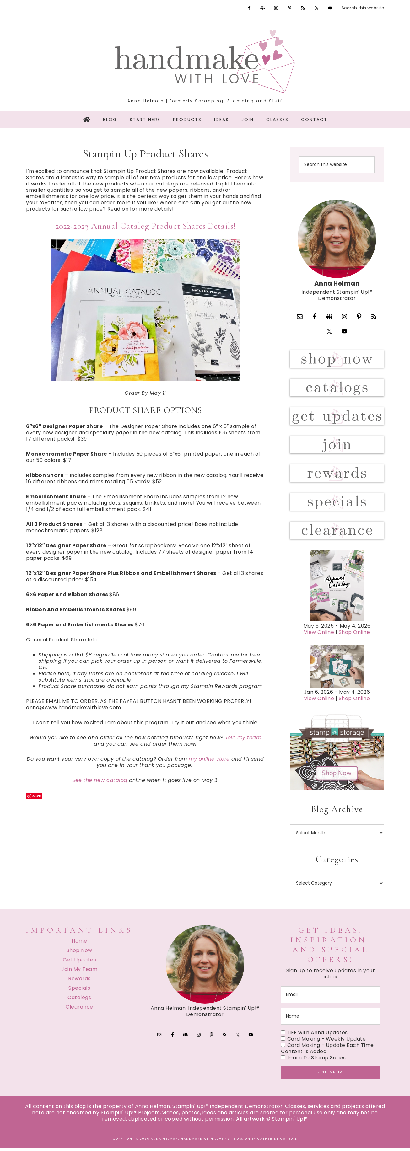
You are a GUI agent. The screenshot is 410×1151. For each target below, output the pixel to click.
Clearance (79, 1009)
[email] (330, 997)
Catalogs (79, 1000)
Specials (79, 990)
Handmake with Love (205, 61)
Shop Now (79, 953)
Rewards (79, 981)
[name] (330, 1019)
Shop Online (354, 635)
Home (79, 943)
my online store (209, 759)
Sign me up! (330, 1075)
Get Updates (79, 962)
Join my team (243, 737)
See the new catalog (99, 780)
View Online (319, 635)
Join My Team (79, 972)
